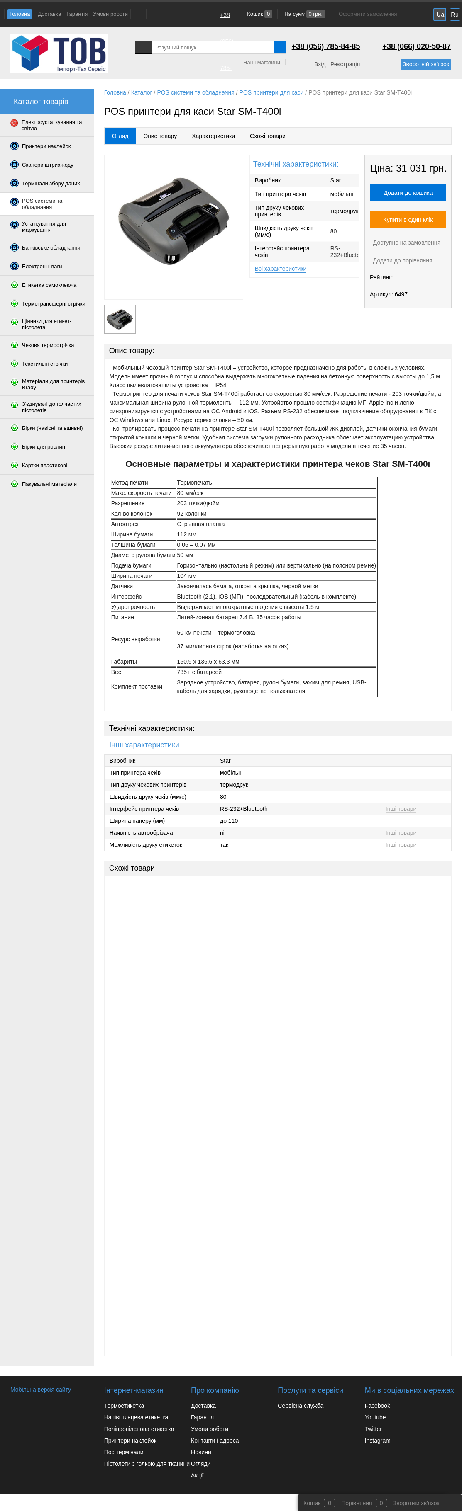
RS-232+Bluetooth (349, 251)
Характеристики (213, 136)
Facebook (377, 1405)
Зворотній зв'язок (426, 64)
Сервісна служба (300, 1405)
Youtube (375, 1417)
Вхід (319, 64)
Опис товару (160, 136)
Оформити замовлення (368, 14)
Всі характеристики (281, 268)
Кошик (259, 14)
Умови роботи (110, 14)
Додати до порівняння (402, 260)
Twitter (373, 1429)
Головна (20, 14)
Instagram (378, 1440)
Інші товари (401, 808)
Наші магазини (261, 62)
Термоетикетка (124, 1405)
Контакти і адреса (215, 1440)
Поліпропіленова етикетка (139, 1429)
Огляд (120, 136)
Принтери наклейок (130, 1440)
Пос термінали (124, 1452)
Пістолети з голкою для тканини (147, 1463)
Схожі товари (268, 136)
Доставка (49, 14)
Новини (201, 1452)
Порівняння (356, 1503)
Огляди (200, 1463)
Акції (197, 1475)
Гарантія (77, 14)
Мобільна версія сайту (40, 1389)
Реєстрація (345, 64)
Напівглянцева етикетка (136, 1417)
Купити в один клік (408, 219)
